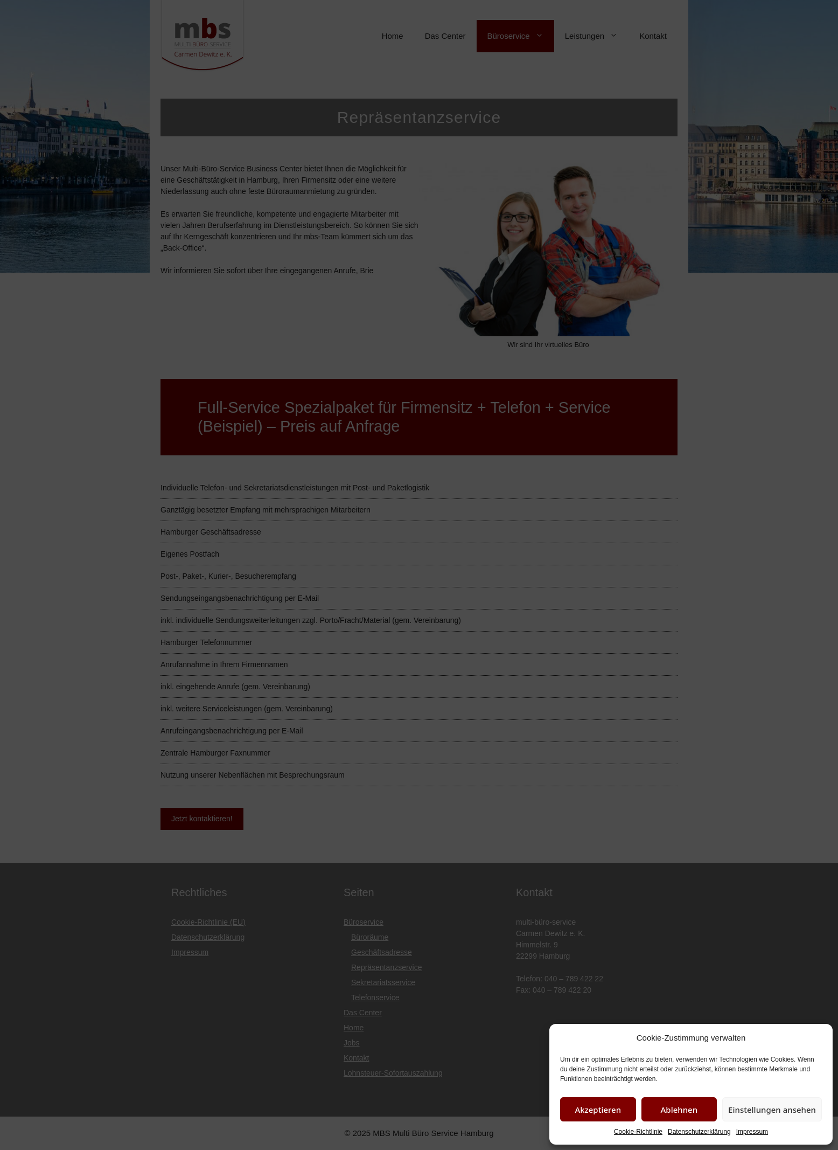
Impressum (752, 1131)
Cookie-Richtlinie (638, 1131)
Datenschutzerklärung (699, 1131)
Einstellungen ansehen (772, 1109)
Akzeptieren (598, 1109)
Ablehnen (679, 1109)
